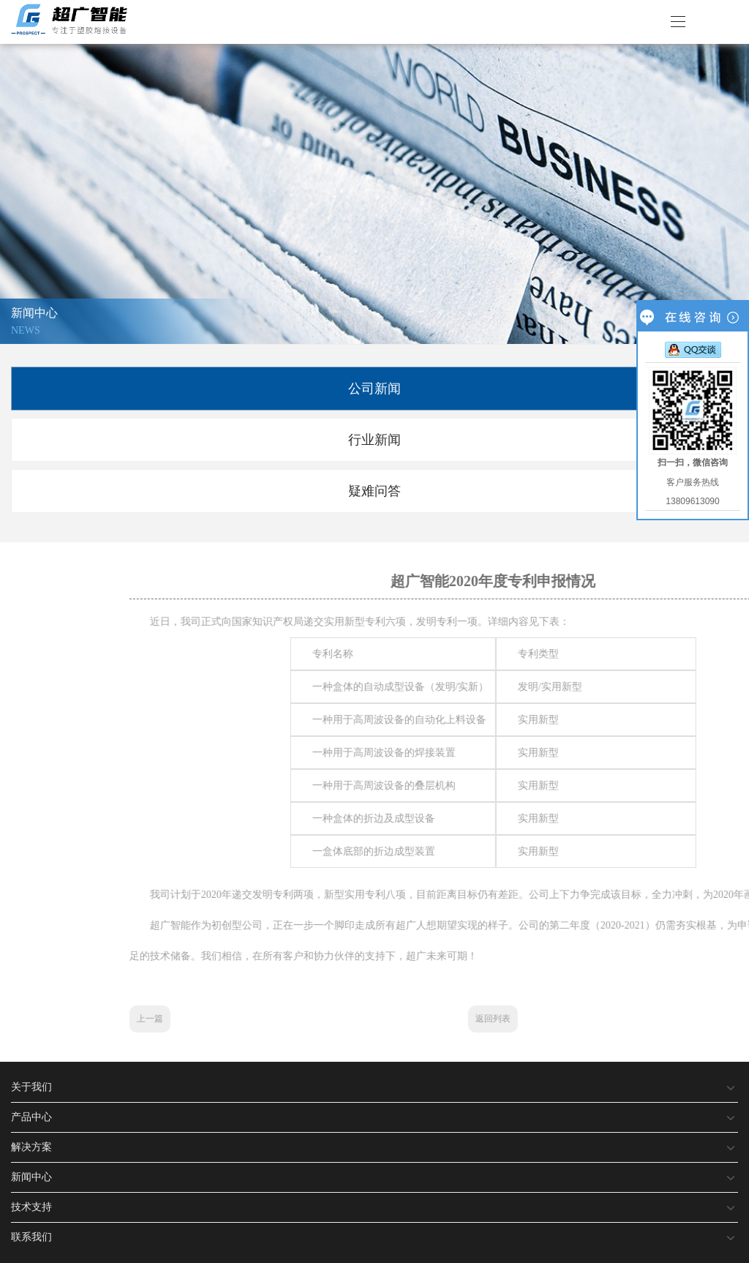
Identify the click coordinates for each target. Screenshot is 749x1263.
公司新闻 (374, 388)
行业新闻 (374, 439)
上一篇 (450, 1018)
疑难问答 (374, 491)
